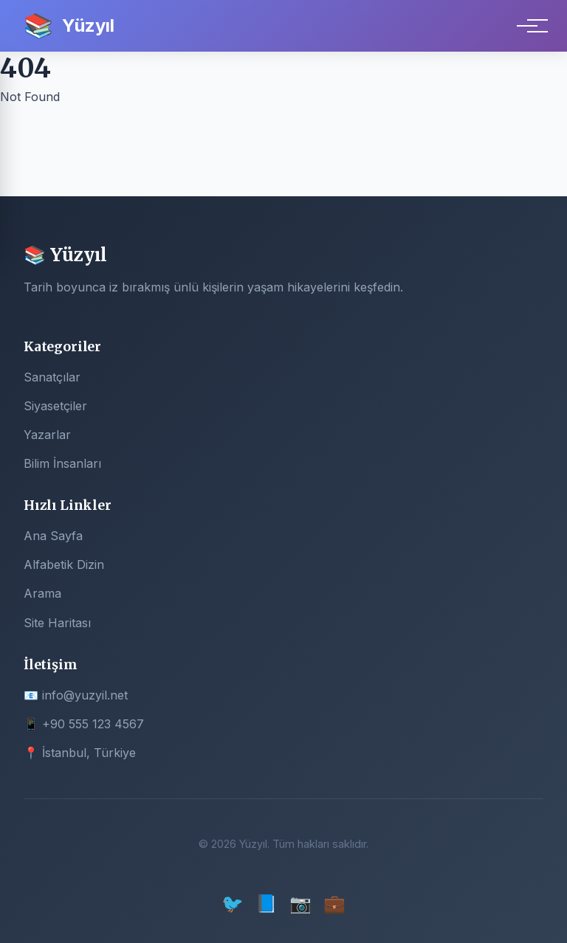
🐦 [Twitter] (232, 903)
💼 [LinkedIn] (334, 903)
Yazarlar (47, 434)
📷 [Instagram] (300, 903)
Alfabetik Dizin (64, 564)
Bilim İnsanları (62, 463)
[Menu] (527, 25)
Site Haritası (57, 622)
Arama (42, 593)
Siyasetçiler (55, 405)
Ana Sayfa (53, 535)
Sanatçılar (52, 377)
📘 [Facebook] (266, 903)
